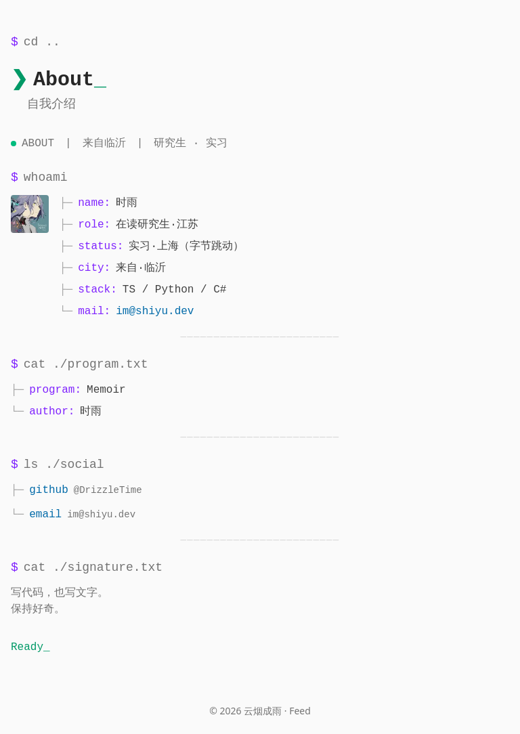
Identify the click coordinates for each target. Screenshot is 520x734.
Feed (300, 710)
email (45, 515)
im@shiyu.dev (155, 311)
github (48, 490)
